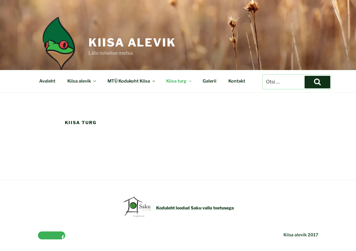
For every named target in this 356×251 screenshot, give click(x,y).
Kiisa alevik (132, 42)
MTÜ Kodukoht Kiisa (131, 81)
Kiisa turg (179, 81)
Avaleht (47, 81)
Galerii (209, 81)
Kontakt (236, 81)
